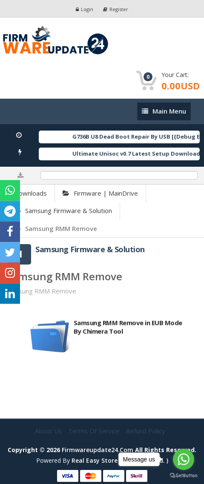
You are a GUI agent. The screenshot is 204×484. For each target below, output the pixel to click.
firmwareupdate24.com (97, 450)
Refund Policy (145, 431)
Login (84, 9)
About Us (49, 431)
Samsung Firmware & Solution (63, 210)
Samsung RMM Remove (55, 228)
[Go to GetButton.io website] (183, 475)
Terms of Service (94, 431)
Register (115, 9)
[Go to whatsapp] (183, 459)
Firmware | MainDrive (100, 193)
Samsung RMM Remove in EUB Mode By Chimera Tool (128, 329)
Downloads (30, 193)
